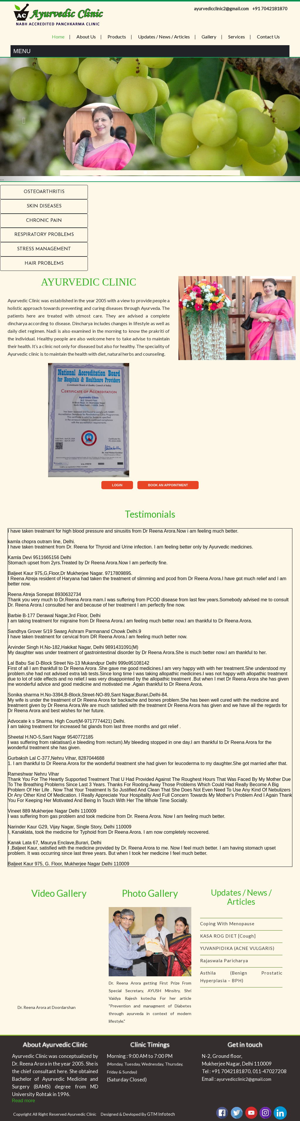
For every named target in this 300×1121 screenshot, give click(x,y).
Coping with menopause (227, 927)
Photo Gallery (150, 893)
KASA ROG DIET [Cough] (228, 939)
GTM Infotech (161, 1114)
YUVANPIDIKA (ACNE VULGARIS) (237, 952)
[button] (22, 119)
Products (117, 36)
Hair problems (44, 263)
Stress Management (44, 249)
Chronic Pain (44, 220)
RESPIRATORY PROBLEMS (44, 234)
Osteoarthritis (44, 192)
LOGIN (117, 485)
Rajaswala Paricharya (224, 964)
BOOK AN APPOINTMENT (168, 485)
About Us (86, 36)
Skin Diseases (44, 206)
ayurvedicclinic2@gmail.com (244, 1079)
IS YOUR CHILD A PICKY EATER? (236, 915)
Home (58, 36)
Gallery (209, 36)
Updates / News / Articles (164, 36)
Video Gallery (58, 893)
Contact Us (268, 36)
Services (236, 36)
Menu (22, 51)
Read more (23, 1100)
